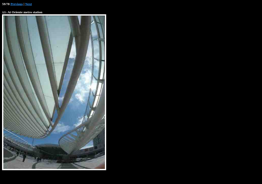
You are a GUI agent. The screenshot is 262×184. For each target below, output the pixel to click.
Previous (16, 4)
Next (28, 4)
